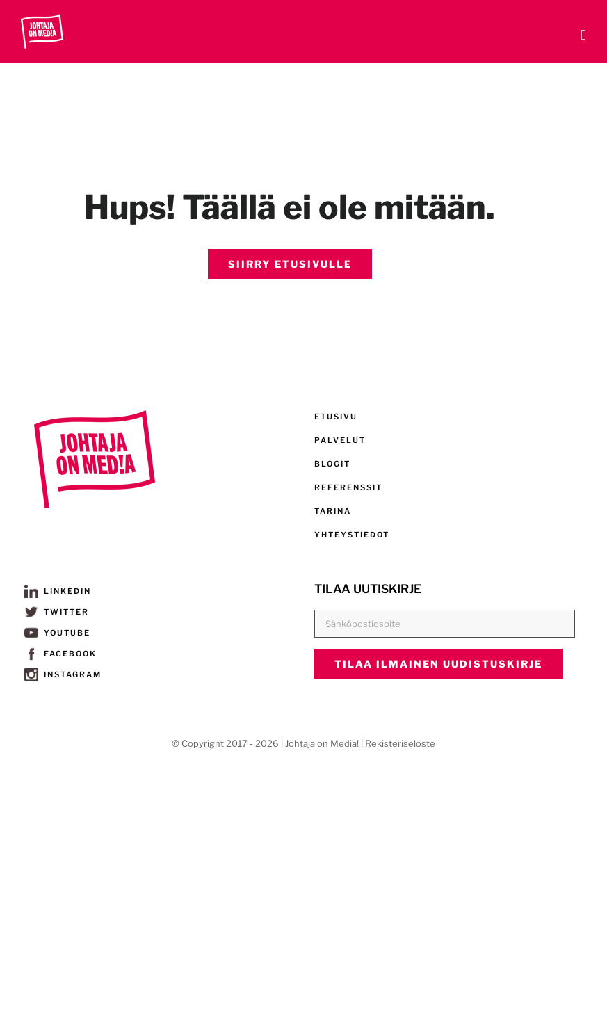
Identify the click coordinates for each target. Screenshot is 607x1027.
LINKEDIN (57, 591)
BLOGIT (332, 464)
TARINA (332, 511)
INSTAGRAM (63, 674)
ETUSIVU (335, 416)
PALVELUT (340, 440)
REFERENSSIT (348, 487)
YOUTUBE (57, 633)
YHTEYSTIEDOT (351, 535)
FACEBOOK (60, 653)
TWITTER (56, 612)
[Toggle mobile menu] (583, 35)
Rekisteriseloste (400, 743)
